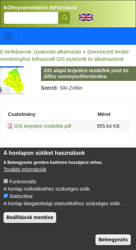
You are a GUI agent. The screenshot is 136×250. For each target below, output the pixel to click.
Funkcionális (22, 184)
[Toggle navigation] (8, 36)
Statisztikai (21, 199)
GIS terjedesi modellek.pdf (42, 126)
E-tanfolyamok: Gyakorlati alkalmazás (40, 52)
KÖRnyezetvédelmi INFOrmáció (40, 7)
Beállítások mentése (30, 220)
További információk (24, 172)
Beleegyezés (113, 242)
